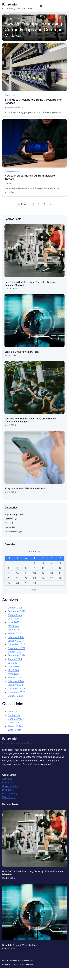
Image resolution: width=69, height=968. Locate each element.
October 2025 (15, 607)
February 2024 (16, 681)
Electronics (10, 95)
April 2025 (13, 629)
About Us (13, 711)
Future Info (9, 4)
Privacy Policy (15, 726)
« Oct (33, 589)
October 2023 (15, 695)
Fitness (7, 523)
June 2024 (13, 666)
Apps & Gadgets (12, 514)
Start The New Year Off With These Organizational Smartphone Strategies (30, 420)
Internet (8, 527)
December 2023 (16, 688)
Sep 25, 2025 (10, 355)
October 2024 (15, 651)
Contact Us (14, 715)
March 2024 (14, 677)
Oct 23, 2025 (10, 288)
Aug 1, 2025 (10, 425)
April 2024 (13, 673)
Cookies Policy (16, 718)
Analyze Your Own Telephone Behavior (25, 488)
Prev (22, 204)
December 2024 (16, 644)
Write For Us (14, 729)
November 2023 (16, 692)
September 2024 (17, 655)
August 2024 (15, 659)
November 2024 (16, 648)
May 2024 (13, 670)
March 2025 (14, 633)
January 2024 (15, 684)
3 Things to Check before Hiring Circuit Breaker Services (33, 101)
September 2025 (17, 611)
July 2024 (13, 662)
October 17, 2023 (13, 183)
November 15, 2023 (14, 107)
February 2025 (16, 637)
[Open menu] (41, 6)
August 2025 (15, 615)
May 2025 (13, 626)
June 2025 (13, 622)
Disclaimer (13, 722)
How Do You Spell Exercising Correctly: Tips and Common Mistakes (33, 29)
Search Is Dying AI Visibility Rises (22, 351)
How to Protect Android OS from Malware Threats (30, 177)
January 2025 (15, 640)
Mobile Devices (12, 171)
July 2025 (13, 618)
